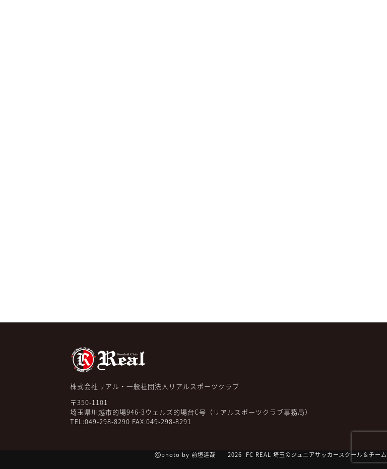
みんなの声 (93, 49)
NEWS (54, 43)
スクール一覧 (353, 49)
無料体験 (278, 27)
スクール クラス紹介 (148, 49)
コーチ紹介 (306, 49)
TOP (23, 43)
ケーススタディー (255, 49)
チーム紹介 (204, 49)
